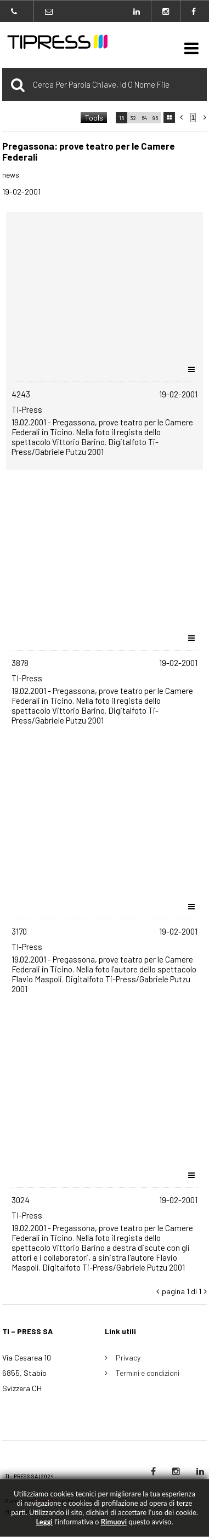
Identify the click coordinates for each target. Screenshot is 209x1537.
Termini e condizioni (147, 1372)
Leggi (44, 1521)
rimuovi (114, 1521)
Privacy (128, 1357)
